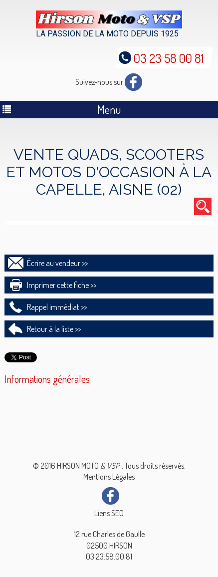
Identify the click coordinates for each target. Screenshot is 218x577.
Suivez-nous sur (108, 82)
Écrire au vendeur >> (57, 263)
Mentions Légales (109, 477)
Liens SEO (109, 513)
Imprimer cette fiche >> (61, 285)
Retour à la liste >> (54, 329)
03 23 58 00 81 (169, 58)
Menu (109, 109)
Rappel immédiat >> (57, 307)
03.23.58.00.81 (109, 557)
